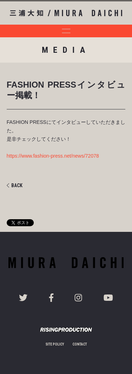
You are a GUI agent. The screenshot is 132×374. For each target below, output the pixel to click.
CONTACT (80, 344)
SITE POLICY (54, 344)
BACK (15, 185)
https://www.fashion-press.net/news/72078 (53, 156)
